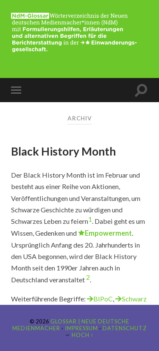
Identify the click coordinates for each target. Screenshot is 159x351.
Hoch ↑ (83, 335)
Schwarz (134, 299)
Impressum (81, 328)
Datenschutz (125, 328)
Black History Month (63, 151)
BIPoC (103, 299)
